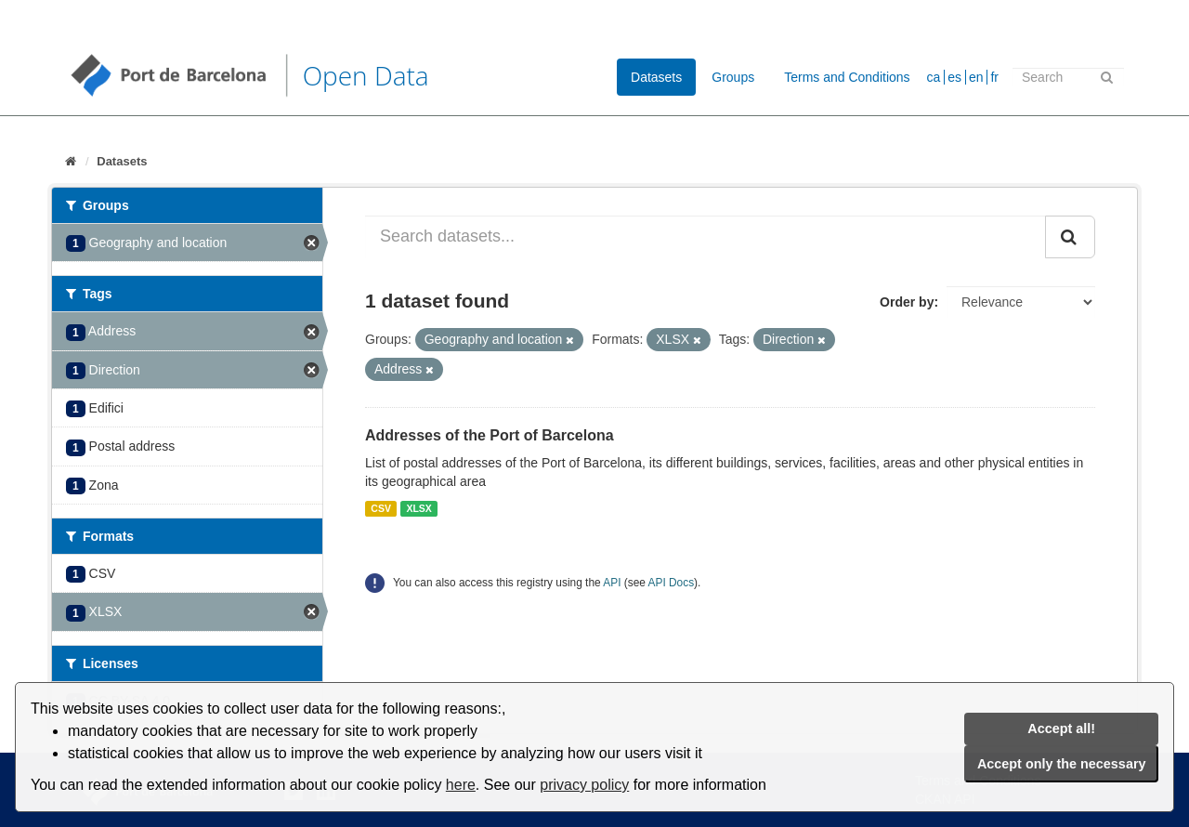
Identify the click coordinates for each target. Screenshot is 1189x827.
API (612, 582)
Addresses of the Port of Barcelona (489, 435)
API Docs (671, 582)
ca (934, 77)
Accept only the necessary (1061, 763)
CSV (381, 508)
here (461, 785)
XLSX (418, 508)
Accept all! (1061, 728)
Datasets (656, 77)
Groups (733, 77)
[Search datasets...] (705, 237)
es (954, 77)
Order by (907, 302)
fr (994, 77)
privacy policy (584, 785)
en (976, 77)
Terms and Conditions (846, 77)
